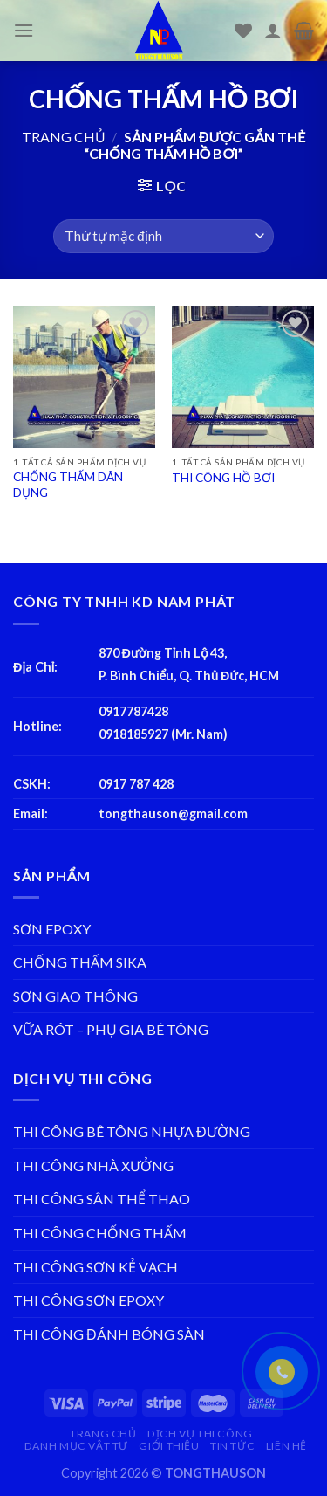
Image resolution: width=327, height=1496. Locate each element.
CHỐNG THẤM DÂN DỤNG (68, 485)
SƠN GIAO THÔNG (75, 996)
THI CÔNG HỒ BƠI (223, 478)
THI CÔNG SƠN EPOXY (88, 1300)
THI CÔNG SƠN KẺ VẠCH (95, 1266)
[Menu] (23, 30)
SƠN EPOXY (52, 928)
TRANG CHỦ (103, 1433)
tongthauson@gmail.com (173, 813)
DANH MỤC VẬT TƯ (76, 1445)
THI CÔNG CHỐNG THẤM (100, 1232)
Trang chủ (64, 136)
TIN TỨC (232, 1445)
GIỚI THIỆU (169, 1445)
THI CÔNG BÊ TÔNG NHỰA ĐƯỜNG (131, 1131)
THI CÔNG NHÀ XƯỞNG (93, 1165)
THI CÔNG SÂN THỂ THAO (101, 1198)
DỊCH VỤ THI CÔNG (200, 1433)
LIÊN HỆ (286, 1445)
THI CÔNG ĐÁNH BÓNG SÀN (109, 1334)
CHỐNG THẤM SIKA (79, 962)
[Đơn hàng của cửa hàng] (163, 236)
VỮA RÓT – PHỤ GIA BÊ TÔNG (110, 1029)
